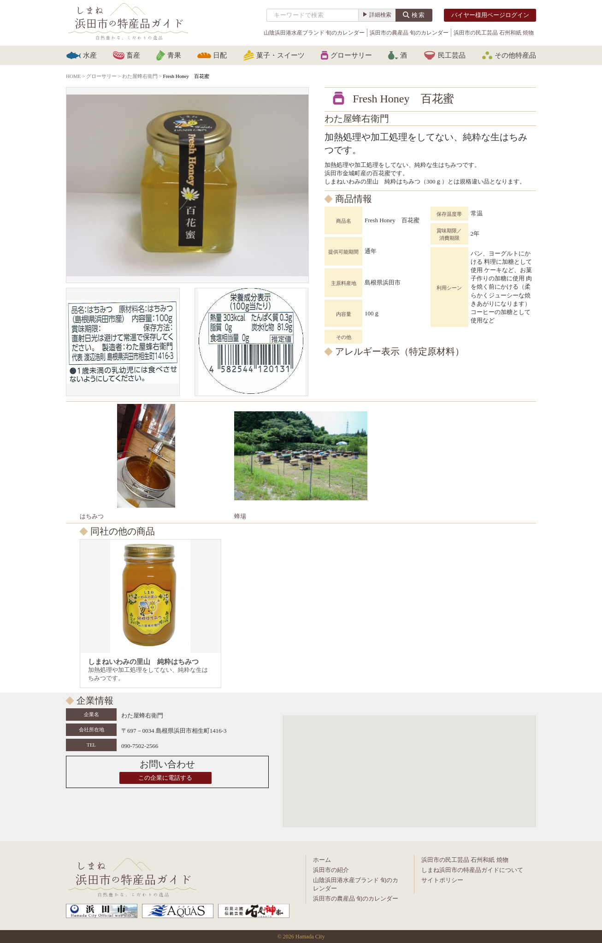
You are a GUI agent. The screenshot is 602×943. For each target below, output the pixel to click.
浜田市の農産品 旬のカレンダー (409, 33)
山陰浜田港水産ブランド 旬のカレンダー (314, 33)
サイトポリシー (442, 880)
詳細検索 (380, 15)
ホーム (322, 859)
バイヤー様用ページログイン (490, 15)
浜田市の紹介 (331, 869)
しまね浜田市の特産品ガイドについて (472, 869)
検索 (418, 15)
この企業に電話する (165, 777)
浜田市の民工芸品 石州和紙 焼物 (494, 33)
